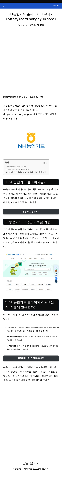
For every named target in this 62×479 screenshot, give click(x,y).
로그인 (36, 468)
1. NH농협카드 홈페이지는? (16, 166)
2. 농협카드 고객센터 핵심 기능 (17, 169)
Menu (56, 5)
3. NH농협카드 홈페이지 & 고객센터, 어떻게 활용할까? (26, 172)
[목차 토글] (44, 163)
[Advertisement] (31, 63)
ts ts (41, 96)
